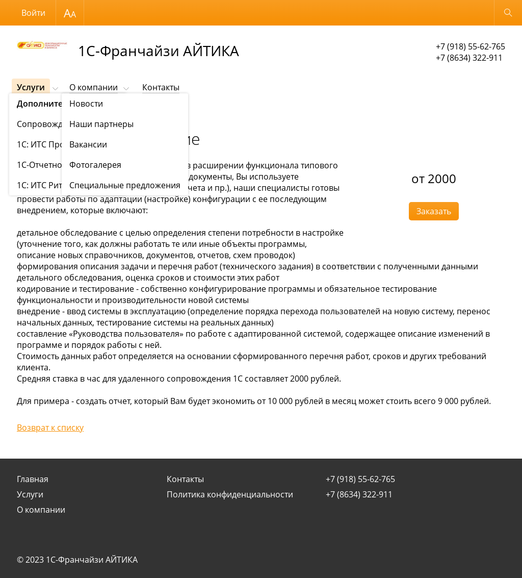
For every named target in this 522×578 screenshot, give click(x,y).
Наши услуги (64, 112)
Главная (32, 479)
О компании (93, 87)
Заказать (433, 211)
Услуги (31, 87)
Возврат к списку (50, 427)
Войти (33, 12)
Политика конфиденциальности (230, 494)
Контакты (160, 87)
